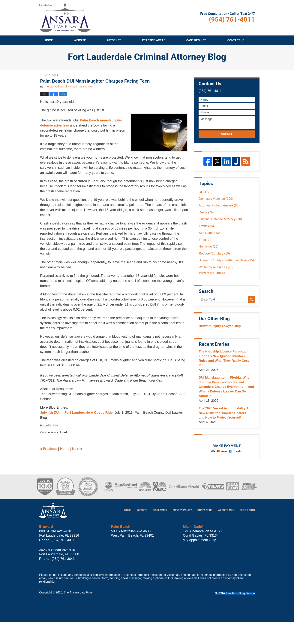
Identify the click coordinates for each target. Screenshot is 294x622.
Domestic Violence (216, 198)
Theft (205, 240)
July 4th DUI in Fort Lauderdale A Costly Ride (76, 412)
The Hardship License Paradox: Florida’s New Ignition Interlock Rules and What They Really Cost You (224, 358)
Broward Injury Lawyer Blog (220, 326)
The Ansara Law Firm (78, 592)
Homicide (208, 246)
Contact (235, 40)
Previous (48, 449)
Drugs (206, 212)
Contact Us (204, 510)
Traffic (206, 226)
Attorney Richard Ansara (219, 205)
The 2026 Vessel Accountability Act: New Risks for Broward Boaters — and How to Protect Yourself (225, 413)
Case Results (196, 40)
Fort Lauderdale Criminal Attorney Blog (65, 17)
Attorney (114, 40)
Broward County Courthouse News (226, 260)
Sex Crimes (210, 233)
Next (77, 449)
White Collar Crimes (216, 267)
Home (49, 40)
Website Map (226, 510)
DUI (55, 425)
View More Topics (212, 273)
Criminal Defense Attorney (220, 219)
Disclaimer (160, 510)
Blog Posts (247, 510)
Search (251, 299)
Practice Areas (153, 40)
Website (80, 40)
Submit (226, 134)
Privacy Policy (182, 510)
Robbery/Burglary (214, 253)
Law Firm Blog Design (235, 593)
